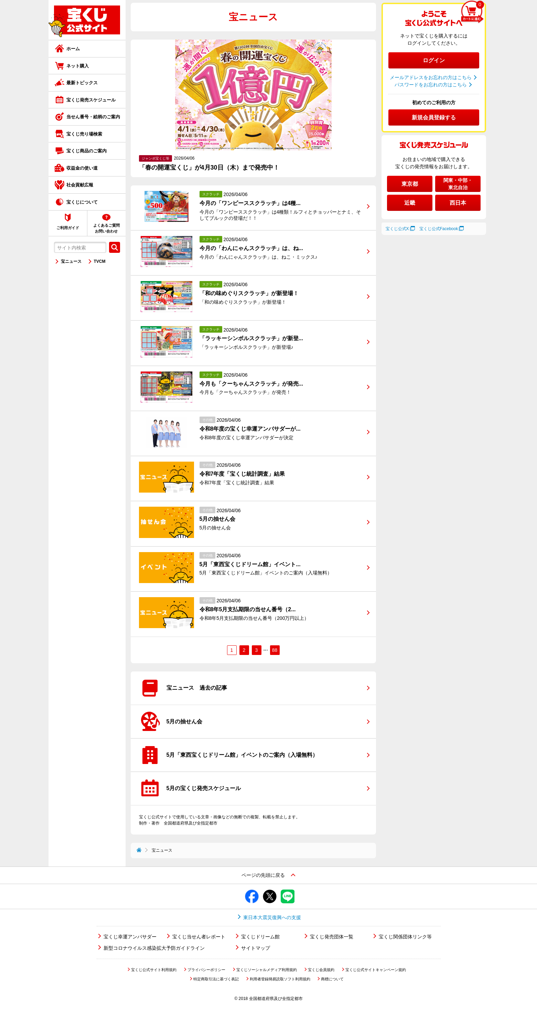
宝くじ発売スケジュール (91, 100)
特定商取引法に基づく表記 (216, 979)
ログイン (434, 60)
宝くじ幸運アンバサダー (130, 936)
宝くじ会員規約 (321, 970)
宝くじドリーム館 (260, 936)
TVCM (100, 261)
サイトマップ (255, 948)
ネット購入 (77, 65)
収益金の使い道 (82, 168)
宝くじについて (82, 202)
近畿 (409, 203)
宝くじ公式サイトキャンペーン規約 (375, 970)
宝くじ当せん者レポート (198, 936)
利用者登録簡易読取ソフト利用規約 (280, 979)
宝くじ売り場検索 (84, 134)
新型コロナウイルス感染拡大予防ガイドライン (154, 948)
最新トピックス (82, 82)
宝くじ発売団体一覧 (331, 936)
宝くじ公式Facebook (438, 228)
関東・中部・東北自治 (457, 183)
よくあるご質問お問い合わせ (106, 228)
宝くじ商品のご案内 (86, 150)
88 (275, 650)
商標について (332, 979)
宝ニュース (71, 261)
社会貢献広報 (79, 184)
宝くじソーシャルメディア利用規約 (266, 970)
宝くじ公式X (397, 228)
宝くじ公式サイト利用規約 (153, 970)
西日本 (458, 203)
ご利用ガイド (67, 228)
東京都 (409, 184)
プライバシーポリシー (206, 970)
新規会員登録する (434, 117)
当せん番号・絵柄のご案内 (93, 116)
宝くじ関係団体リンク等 (405, 936)
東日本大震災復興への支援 (272, 917)
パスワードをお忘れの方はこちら (431, 84)
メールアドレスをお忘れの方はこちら (431, 77)
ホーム (73, 48)
